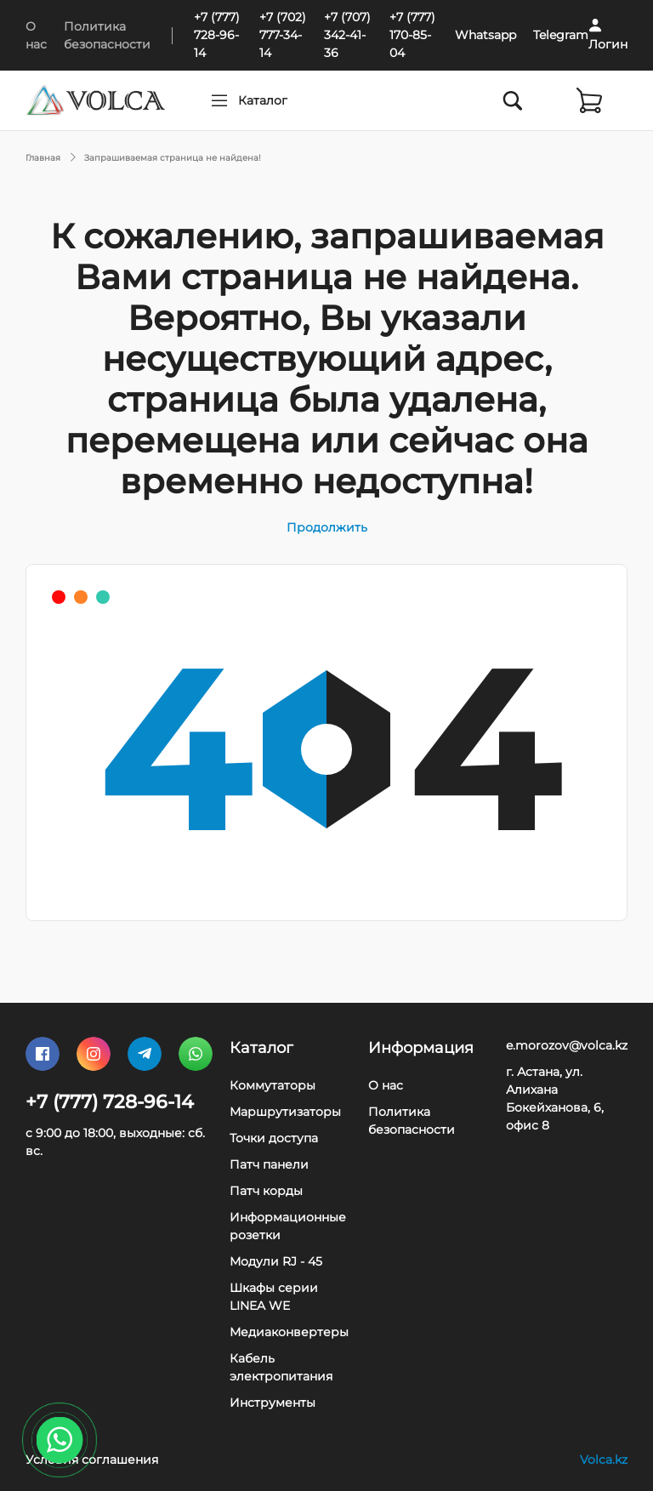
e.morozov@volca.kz (566, 1045)
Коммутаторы (272, 1085)
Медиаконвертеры (289, 1332)
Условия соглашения (92, 1459)
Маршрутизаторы (285, 1111)
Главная (43, 157)
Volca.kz (603, 1459)
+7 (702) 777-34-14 (282, 34)
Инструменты (272, 1402)
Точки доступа (274, 1138)
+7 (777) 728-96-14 (217, 34)
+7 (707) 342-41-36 (347, 34)
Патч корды (266, 1190)
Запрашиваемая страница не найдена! (172, 157)
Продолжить (327, 527)
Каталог (295, 100)
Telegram (560, 35)
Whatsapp (485, 35)
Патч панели (269, 1164)
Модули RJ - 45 (276, 1261)
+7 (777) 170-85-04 (412, 34)
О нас (385, 1085)
